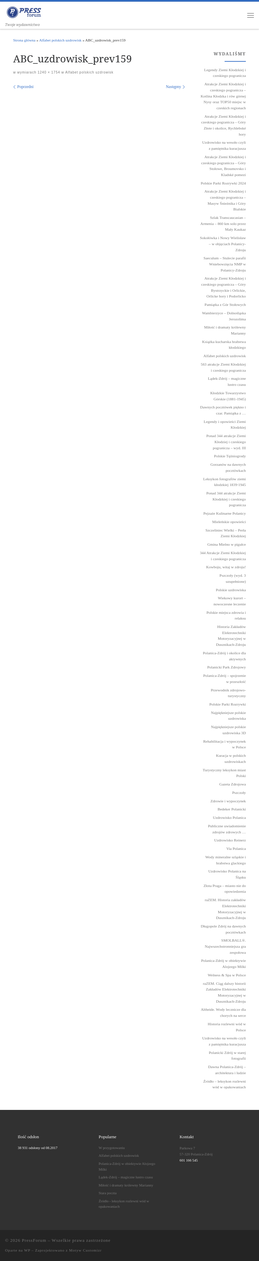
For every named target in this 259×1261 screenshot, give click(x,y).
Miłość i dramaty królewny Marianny (126, 1185)
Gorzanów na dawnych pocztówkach (228, 467)
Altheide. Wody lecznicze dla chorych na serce (223, 1012)
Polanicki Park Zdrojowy (226, 667)
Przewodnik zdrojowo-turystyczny (228, 693)
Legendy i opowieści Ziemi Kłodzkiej (225, 425)
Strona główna (24, 40)
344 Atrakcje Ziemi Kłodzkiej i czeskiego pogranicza (223, 556)
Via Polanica (236, 849)
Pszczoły (239, 793)
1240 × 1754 (48, 72)
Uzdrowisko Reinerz (230, 840)
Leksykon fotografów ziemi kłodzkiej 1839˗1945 (224, 482)
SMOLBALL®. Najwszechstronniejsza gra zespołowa (225, 946)
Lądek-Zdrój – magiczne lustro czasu (126, 1177)
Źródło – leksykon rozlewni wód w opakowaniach (224, 1084)
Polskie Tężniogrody (230, 456)
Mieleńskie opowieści (229, 522)
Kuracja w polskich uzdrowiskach (231, 758)
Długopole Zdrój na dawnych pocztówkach (223, 929)
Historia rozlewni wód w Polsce (227, 1027)
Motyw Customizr (85, 1250)
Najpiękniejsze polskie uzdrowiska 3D (228, 730)
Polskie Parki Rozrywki (227, 704)
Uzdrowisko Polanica (229, 817)
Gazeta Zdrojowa (232, 784)
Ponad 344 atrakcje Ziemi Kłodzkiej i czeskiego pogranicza (226, 499)
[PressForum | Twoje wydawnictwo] (24, 11)
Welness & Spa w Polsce (227, 975)
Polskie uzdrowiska (231, 590)
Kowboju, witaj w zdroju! (226, 567)
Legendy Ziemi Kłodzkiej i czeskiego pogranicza (225, 73)
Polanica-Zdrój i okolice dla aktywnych (224, 656)
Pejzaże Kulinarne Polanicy (224, 513)
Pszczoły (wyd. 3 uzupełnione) (233, 578)
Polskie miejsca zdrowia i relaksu (226, 615)
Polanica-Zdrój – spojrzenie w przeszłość (224, 679)
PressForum (34, 1240)
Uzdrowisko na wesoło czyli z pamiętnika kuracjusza (224, 1041)
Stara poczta (108, 1193)
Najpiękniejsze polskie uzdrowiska (228, 716)
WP (27, 1250)
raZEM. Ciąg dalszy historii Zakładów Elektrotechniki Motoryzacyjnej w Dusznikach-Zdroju (224, 992)
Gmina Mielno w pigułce (226, 544)
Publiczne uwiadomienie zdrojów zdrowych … (227, 829)
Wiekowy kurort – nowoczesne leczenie (229, 601)
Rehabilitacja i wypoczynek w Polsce (224, 744)
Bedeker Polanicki (232, 809)
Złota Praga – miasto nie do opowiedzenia (224, 889)
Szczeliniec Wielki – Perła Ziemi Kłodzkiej (225, 533)
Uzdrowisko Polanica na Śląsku (227, 874)
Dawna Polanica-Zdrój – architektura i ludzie (227, 1070)
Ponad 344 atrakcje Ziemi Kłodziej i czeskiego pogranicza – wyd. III (226, 442)
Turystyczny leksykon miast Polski (224, 773)
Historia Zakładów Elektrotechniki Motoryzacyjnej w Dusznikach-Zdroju (231, 636)
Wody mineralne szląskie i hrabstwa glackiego (225, 860)
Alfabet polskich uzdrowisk (60, 40)
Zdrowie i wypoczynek (228, 801)
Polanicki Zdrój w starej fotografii (227, 1056)
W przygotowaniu (112, 1148)
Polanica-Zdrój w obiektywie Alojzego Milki (223, 963)
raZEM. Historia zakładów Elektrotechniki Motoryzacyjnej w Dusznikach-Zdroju (225, 909)
